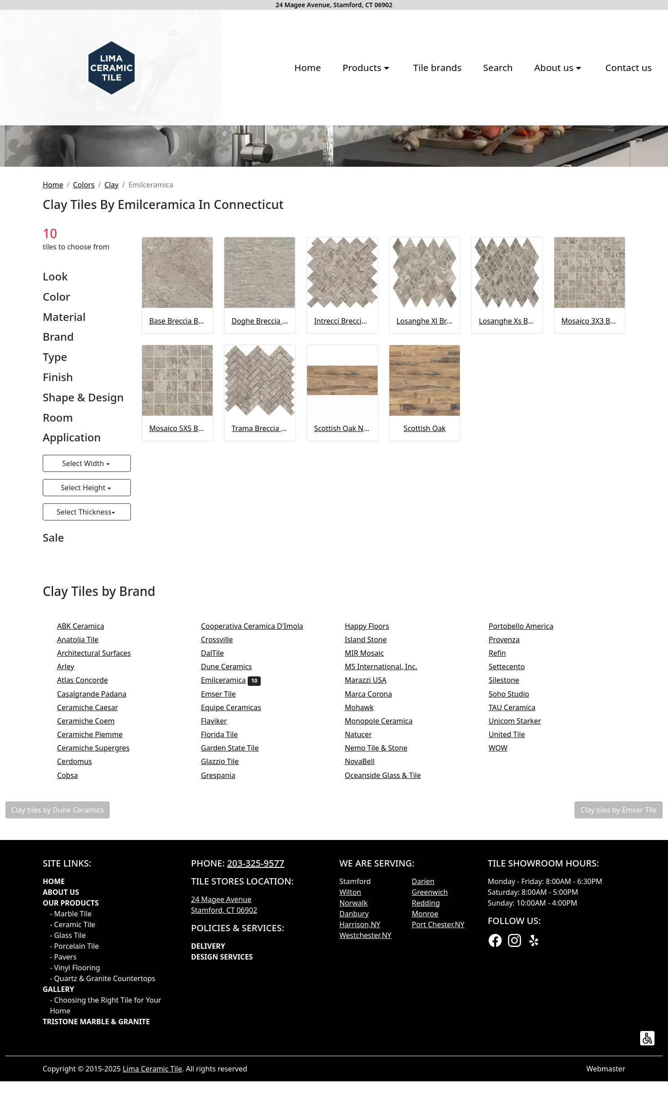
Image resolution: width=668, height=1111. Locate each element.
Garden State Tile (237, 895)
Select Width (84, 610)
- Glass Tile (68, 1082)
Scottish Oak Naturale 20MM (342, 575)
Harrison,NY (359, 1071)
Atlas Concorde (90, 827)
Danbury (354, 1060)
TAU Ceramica (518, 854)
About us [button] (416, 135)
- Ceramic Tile (72, 1071)
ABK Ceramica (86, 773)
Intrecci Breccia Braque (342, 467)
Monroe (425, 1060)
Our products (71, 1049)
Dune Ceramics (232, 813)
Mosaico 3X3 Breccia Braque (589, 467)
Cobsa (73, 922)
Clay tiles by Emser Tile (618, 956)
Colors (83, 331)
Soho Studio (515, 840)
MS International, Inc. (387, 813)
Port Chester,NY (438, 1071)
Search (359, 135)
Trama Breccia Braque (260, 575)
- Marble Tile (71, 1060)
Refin (503, 799)
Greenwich (430, 1039)
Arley (73, 813)
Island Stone (372, 786)
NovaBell (366, 908)
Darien (423, 1028)
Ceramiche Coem (92, 867)
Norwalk (353, 1049)
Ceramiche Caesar (93, 854)
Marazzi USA (371, 827)
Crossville (224, 786)
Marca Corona (376, 840)
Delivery (208, 1093)
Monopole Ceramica (384, 867)
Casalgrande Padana (97, 840)
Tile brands (298, 135)
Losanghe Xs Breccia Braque (507, 467)
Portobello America (527, 773)
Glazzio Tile (225, 908)
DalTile (218, 799)
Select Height (84, 635)
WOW (504, 895)
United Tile (513, 881)
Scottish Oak (425, 575)
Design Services (222, 1103)
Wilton (350, 1039)
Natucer (364, 881)
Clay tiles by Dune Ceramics (57, 956)
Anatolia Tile (85, 786)
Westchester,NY (365, 1082)
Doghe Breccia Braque (260, 467)
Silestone (510, 827)
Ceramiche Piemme (96, 881)
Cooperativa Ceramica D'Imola (258, 773)
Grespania (224, 922)
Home (168, 135)
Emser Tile (224, 840)
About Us (61, 1039)
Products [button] (224, 135)
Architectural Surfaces (100, 799)
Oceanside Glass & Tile (389, 922)
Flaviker (220, 867)
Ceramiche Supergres (99, 895)
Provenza (510, 786)
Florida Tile (225, 881)
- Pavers (63, 1103)
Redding (426, 1049)
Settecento (513, 813)
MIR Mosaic (370, 799)
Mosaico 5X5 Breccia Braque (177, 575)
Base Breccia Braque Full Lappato (177, 467)
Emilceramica (231, 827)
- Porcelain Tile (74, 1093)
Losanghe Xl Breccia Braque (424, 467)
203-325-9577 (255, 1010)
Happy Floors (373, 773)
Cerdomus (82, 908)
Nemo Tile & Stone (384, 895)
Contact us (489, 135)
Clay (111, 331)
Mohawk (365, 854)
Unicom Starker (521, 867)
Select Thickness (84, 659)
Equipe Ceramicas (237, 854)
